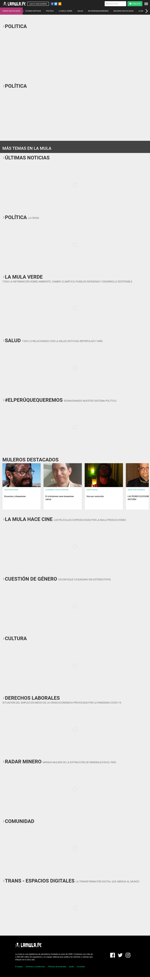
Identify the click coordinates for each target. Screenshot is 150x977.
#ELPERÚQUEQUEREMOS (98, 11)
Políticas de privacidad (57, 967)
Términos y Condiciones (35, 967)
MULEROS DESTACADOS (123, 11)
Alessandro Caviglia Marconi (56, 490)
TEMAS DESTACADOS (11, 11)
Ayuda (71, 967)
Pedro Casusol (92, 490)
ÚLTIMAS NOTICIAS (33, 11)
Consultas (81, 967)
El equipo (19, 967)
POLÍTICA (50, 11)
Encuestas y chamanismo (15, 496)
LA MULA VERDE (65, 11)
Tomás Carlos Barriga (136, 490)
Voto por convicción (95, 496)
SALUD (80, 11)
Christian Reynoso (11, 490)
